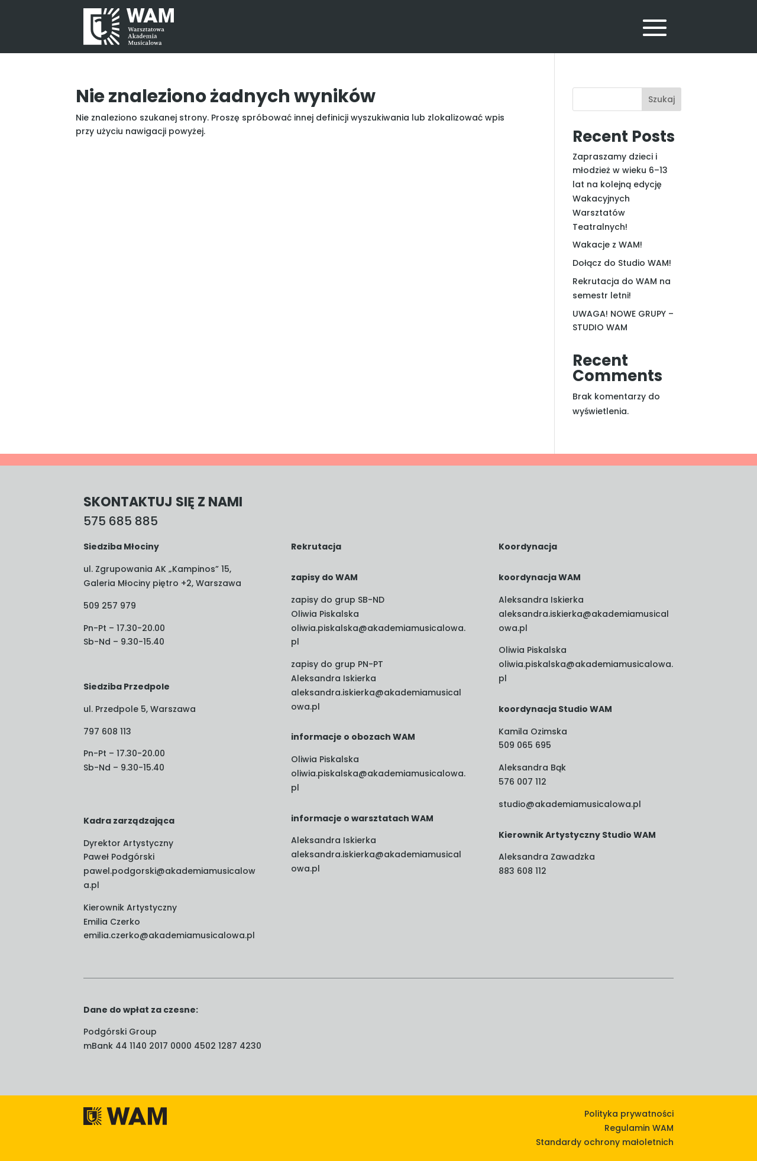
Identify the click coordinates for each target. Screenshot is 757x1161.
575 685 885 (120, 521)
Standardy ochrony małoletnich (605, 1142)
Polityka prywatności (629, 1114)
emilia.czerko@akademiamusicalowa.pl (169, 935)
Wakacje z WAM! (607, 245)
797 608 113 (107, 731)
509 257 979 (109, 606)
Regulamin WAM (639, 1128)
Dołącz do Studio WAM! (621, 263)
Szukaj (661, 99)
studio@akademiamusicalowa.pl (570, 804)
